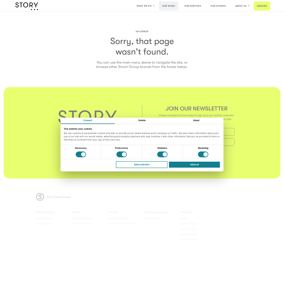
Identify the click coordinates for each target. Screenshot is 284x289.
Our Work (168, 6)
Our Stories (218, 6)
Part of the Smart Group (55, 197)
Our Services (192, 6)
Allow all (194, 165)
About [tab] (196, 121)
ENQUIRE (262, 6)
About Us (241, 6)
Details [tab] (142, 121)
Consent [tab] (87, 121)
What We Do (144, 6)
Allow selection (141, 165)
